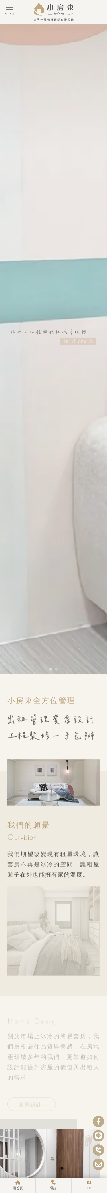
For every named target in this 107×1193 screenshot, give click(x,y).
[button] (50, 409)
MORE (54, 1175)
